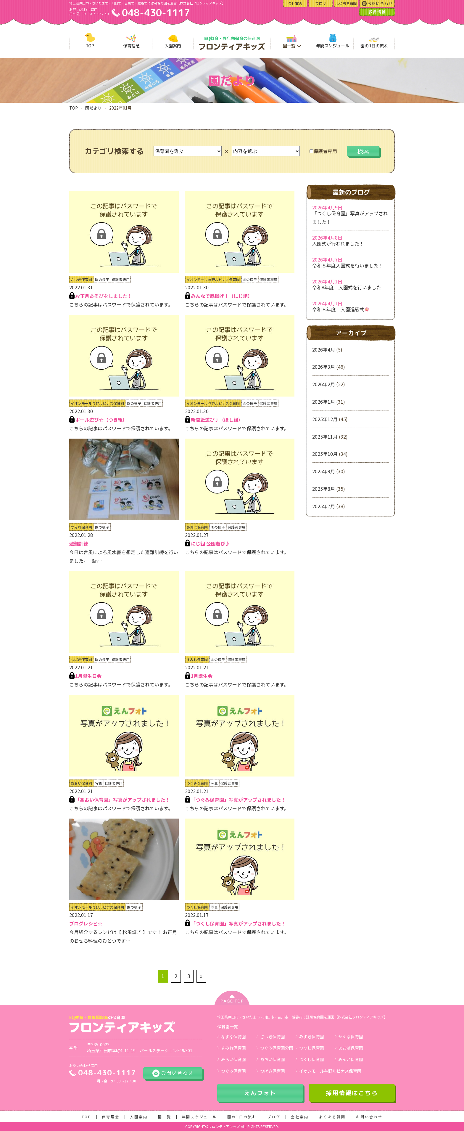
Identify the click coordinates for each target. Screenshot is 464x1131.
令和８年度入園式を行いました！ (347, 265)
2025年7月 (323, 506)
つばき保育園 (272, 1071)
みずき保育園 (311, 1036)
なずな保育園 (233, 1036)
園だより (93, 108)
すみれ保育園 (233, 1048)
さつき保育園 (272, 1036)
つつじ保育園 (311, 1048)
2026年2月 (323, 384)
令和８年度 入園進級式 (340, 309)
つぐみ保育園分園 (276, 1048)
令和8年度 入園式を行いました (346, 287)
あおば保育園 (350, 1048)
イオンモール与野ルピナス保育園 (330, 1071)
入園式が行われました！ (338, 243)
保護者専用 (323, 151)
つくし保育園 (311, 1059)
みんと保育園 (350, 1059)
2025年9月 (323, 471)
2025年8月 (323, 488)
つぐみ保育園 (233, 1071)
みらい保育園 (233, 1059)
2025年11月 (325, 436)
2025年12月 (325, 419)
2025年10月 (325, 453)
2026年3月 (323, 366)
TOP (73, 108)
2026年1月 (323, 401)
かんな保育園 (350, 1036)
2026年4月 (323, 349)
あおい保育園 (272, 1059)
